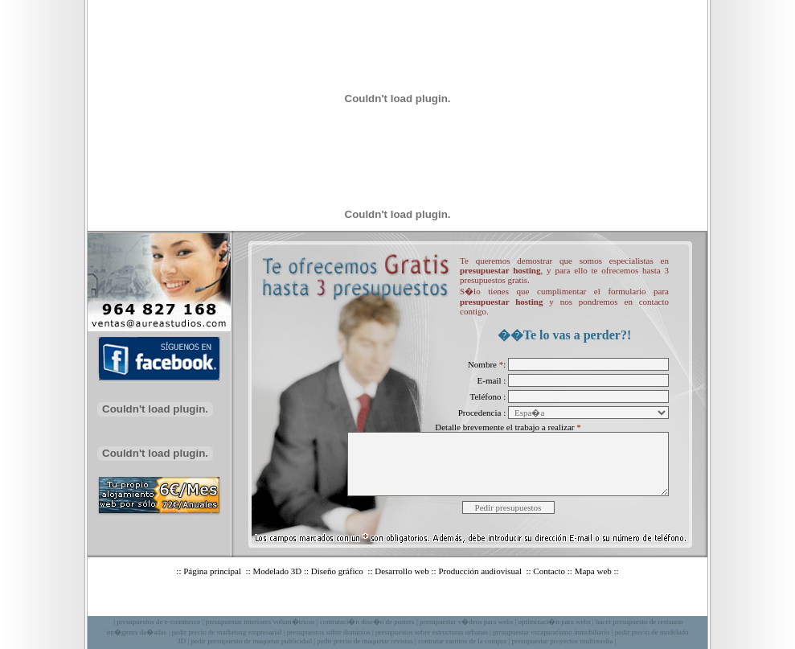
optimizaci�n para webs (554, 622)
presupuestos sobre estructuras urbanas (431, 632)
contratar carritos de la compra (462, 641)
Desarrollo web (402, 571)
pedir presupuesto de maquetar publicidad (251, 641)
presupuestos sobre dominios (329, 632)
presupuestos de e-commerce (158, 622)
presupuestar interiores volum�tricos (260, 622)
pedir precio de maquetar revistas (364, 641)
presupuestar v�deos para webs (466, 622)
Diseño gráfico (338, 571)
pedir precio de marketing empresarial (226, 632)
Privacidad (473, 603)
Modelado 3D (276, 571)
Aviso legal (421, 603)
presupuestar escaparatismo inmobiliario (551, 632)
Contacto (549, 571)
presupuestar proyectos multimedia (562, 641)
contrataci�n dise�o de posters (367, 622)
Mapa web (593, 571)
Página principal (213, 571)
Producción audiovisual (480, 571)
